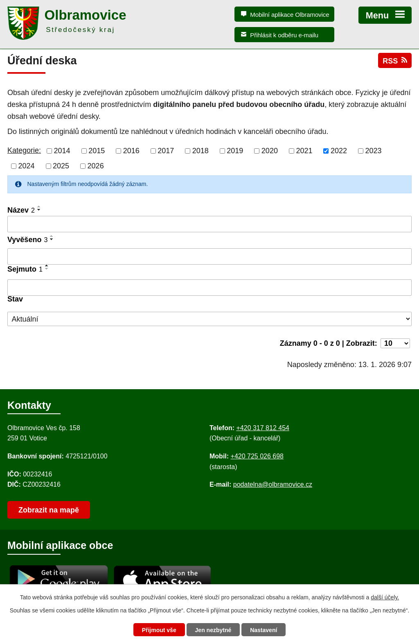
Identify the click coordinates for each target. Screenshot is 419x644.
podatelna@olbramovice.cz (272, 484)
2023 (373, 151)
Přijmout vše (159, 630)
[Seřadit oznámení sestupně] (39, 209)
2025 (61, 166)
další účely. (385, 597)
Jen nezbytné (213, 630)
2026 (96, 166)
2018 (200, 151)
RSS (395, 61)
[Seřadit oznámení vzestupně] (39, 206)
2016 (131, 151)
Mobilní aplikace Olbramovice (289, 14)
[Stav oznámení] (209, 319)
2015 (96, 151)
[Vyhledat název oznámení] (209, 224)
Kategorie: (24, 150)
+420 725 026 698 (257, 456)
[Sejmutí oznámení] (209, 287)
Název (21, 210)
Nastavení (263, 630)
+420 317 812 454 (262, 427)
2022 (339, 151)
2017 (166, 151)
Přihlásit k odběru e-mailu (284, 35)
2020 (269, 151)
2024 (26, 166)
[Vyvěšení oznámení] (209, 256)
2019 (235, 151)
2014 (62, 151)
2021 (304, 151)
